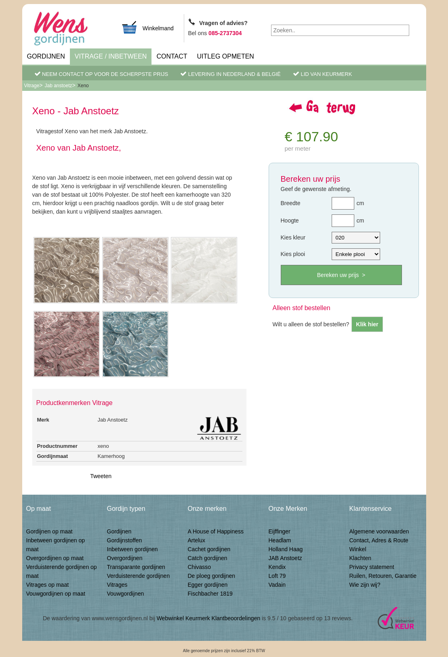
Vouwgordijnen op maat (55, 593)
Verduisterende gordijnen (138, 576)
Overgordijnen (125, 558)
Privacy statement (371, 567)
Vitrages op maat (47, 584)
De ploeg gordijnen (212, 576)
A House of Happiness (216, 531)
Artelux (197, 540)
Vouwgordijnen (125, 593)
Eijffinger (279, 531)
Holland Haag (286, 549)
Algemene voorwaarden (379, 531)
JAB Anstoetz (285, 558)
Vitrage (32, 85)
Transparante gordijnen (136, 567)
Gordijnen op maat (49, 531)
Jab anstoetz (58, 85)
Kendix (277, 567)
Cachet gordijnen (209, 549)
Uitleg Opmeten (225, 56)
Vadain (277, 584)
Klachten (360, 558)
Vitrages (117, 584)
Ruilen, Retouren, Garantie (383, 576)
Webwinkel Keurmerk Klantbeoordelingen (209, 618)
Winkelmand (147, 27)
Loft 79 (277, 576)
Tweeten (100, 476)
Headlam (280, 540)
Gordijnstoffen (124, 540)
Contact (171, 56)
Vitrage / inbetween (111, 56)
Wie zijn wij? (365, 584)
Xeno (83, 85)
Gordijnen (46, 56)
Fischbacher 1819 (210, 593)
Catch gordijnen (207, 558)
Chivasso (199, 567)
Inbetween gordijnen (132, 549)
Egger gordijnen (208, 584)
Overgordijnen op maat (55, 558)
